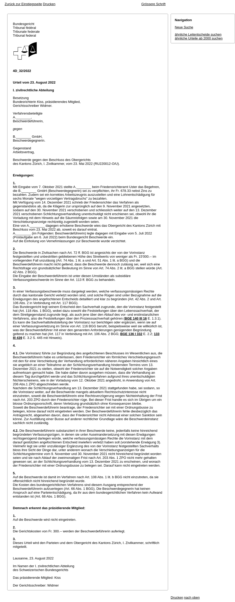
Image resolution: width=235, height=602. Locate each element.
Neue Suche (184, 27)
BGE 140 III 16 (136, 318)
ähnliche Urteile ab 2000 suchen (199, 38)
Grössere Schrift (153, 4)
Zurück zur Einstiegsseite (23, 4)
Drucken (49, 4)
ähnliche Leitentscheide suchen (198, 34)
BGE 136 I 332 (131, 334)
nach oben (192, 597)
